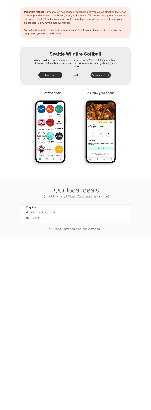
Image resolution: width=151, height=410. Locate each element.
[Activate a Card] (101, 75)
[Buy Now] (50, 75)
